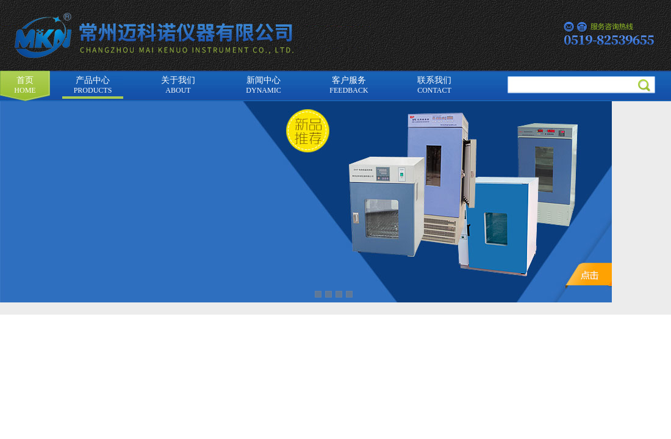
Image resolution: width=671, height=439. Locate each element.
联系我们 (434, 85)
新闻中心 (263, 85)
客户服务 (348, 85)
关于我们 (178, 85)
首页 (24, 85)
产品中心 (93, 85)
